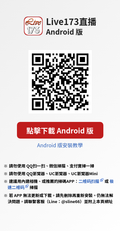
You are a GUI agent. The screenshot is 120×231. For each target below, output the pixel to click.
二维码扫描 (88, 181)
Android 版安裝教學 (60, 145)
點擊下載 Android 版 (60, 130)
